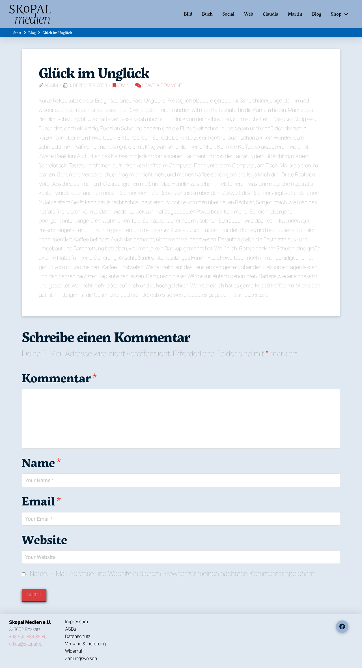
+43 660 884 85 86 (28, 637)
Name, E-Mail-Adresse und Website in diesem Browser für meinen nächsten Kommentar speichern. (173, 573)
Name (41, 462)
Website (44, 539)
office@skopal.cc (25, 644)
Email (41, 501)
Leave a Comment (158, 85)
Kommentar (59, 378)
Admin (121, 85)
